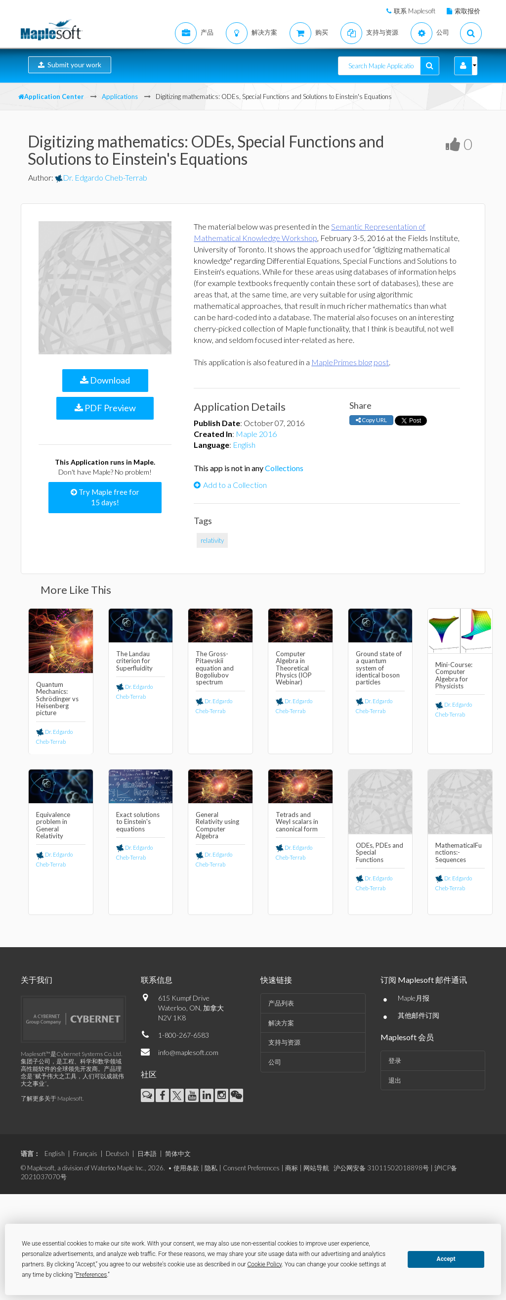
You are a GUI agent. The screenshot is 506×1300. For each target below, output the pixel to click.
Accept (446, 1258)
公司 (274, 1062)
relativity (212, 540)
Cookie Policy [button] (265, 1264)
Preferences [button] (91, 1274)
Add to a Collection (230, 484)
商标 (291, 1168)
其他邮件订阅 (418, 1015)
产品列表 (281, 1003)
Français (85, 1153)
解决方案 (281, 1023)
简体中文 (178, 1153)
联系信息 (156, 979)
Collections (284, 468)
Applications (120, 96)
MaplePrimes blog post (350, 362)
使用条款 (186, 1168)
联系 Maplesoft (414, 11)
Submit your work (69, 64)
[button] (463, 65)
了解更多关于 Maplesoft (52, 1098)
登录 (394, 1060)
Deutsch (117, 1153)
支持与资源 (284, 1042)
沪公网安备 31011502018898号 (381, 1168)
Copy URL (371, 420)
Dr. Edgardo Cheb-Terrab (101, 177)
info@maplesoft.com (188, 1052)
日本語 (147, 1153)
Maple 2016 (256, 433)
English (244, 444)
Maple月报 (413, 998)
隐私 (211, 1168)
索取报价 (467, 11)
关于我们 (36, 979)
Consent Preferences (251, 1168)
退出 (394, 1080)
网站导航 (316, 1168)
